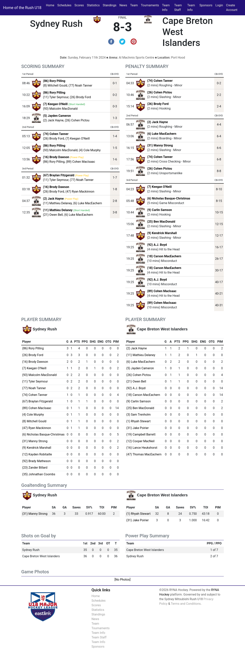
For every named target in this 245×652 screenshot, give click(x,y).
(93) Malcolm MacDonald (60, 108)
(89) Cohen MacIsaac (80, 161)
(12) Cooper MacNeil (140, 441)
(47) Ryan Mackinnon (79, 191)
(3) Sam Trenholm (138, 414)
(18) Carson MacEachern (164, 256)
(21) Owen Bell (53, 215)
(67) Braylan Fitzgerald (37, 401)
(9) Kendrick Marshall (162, 233)
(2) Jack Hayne (53, 120)
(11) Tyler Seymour (56, 97)
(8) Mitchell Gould (55, 85)
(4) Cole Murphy (89, 150)
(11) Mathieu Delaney (57, 203)
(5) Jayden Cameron (140, 368)
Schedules (64, 5)
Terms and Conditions (186, 603)
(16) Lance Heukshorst (141, 447)
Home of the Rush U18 (22, 7)
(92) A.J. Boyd (157, 245)
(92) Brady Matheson (36, 461)
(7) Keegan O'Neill (77, 138)
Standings (109, 5)
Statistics (94, 5)
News (123, 5)
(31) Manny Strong (160, 145)
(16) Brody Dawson (35, 362)
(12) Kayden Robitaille (37, 454)
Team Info (166, 7)
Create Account (231, 7)
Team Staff (178, 7)
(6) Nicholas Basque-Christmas (168, 198)
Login (219, 5)
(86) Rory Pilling (54, 161)
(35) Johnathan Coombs (38, 474)
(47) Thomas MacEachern (144, 454)
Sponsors (205, 5)
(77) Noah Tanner (80, 85)
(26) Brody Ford (80, 97)
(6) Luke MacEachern (87, 203)
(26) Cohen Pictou (77, 120)
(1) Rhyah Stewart (138, 421)
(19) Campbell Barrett (141, 434)
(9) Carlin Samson (159, 210)
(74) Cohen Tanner (160, 81)
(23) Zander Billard (34, 467)
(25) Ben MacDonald (161, 221)
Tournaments (150, 5)
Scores (79, 5)
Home (50, 5)
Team (134, 5)
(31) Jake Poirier (137, 428)
